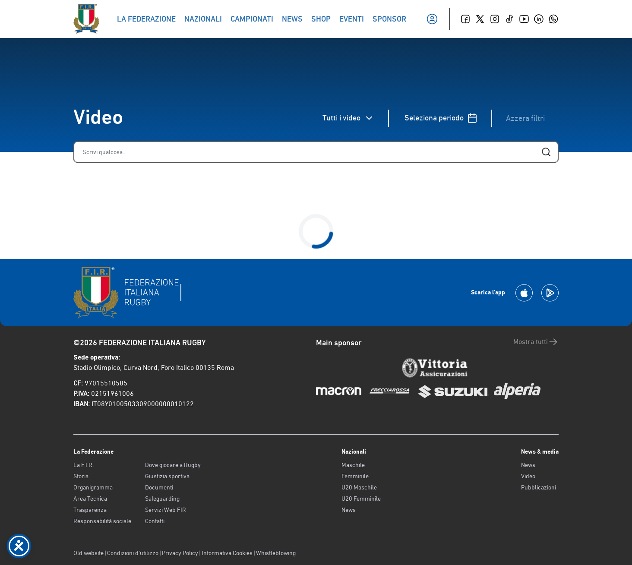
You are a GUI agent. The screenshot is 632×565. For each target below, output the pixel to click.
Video (528, 476)
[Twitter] (480, 19)
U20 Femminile (361, 498)
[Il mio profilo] (432, 19)
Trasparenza (90, 509)
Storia (80, 476)
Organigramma (93, 487)
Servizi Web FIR (165, 509)
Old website (88, 552)
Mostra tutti (536, 342)
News (348, 509)
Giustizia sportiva (167, 476)
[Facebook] (465, 19)
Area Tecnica (90, 498)
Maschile (353, 464)
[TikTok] (509, 19)
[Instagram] (495, 19)
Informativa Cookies (227, 552)
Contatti (154, 521)
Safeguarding (162, 498)
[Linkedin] (539, 19)
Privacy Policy (180, 552)
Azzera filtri (525, 118)
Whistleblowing (276, 552)
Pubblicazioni (538, 487)
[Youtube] (524, 19)
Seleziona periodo (440, 118)
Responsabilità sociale (102, 521)
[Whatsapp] (553, 19)
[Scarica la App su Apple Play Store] (524, 293)
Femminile (355, 476)
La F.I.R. (83, 464)
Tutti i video (348, 118)
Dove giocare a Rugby (173, 464)
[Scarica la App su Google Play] (550, 293)
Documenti (159, 487)
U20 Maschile (359, 487)
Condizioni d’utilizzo (132, 552)
